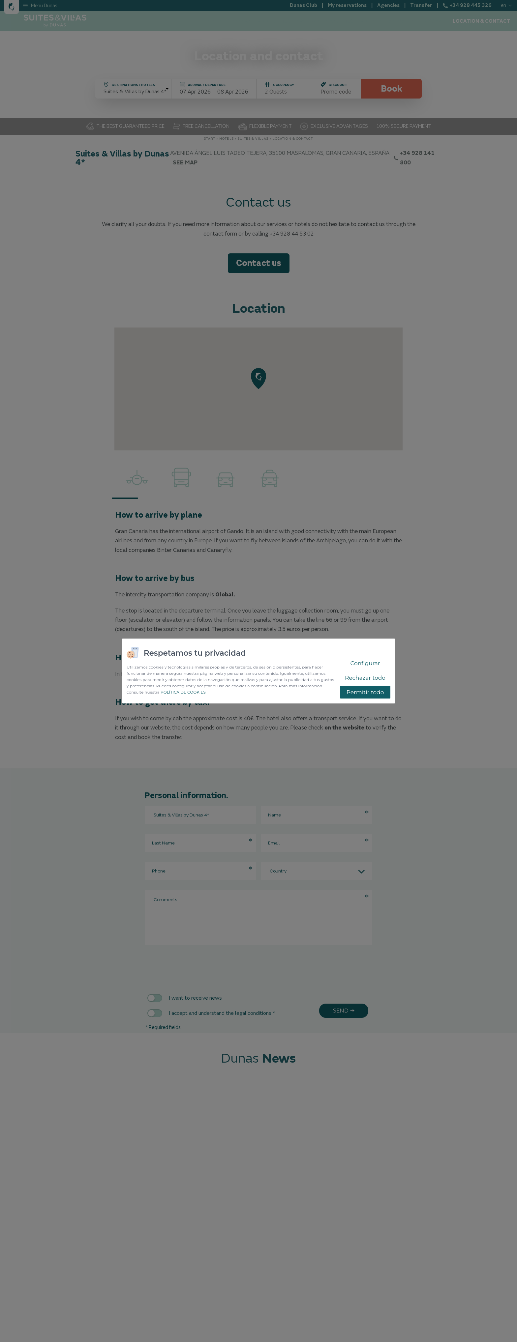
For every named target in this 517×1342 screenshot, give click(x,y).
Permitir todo (365, 692)
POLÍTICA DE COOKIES (183, 692)
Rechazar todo (365, 677)
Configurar (365, 663)
